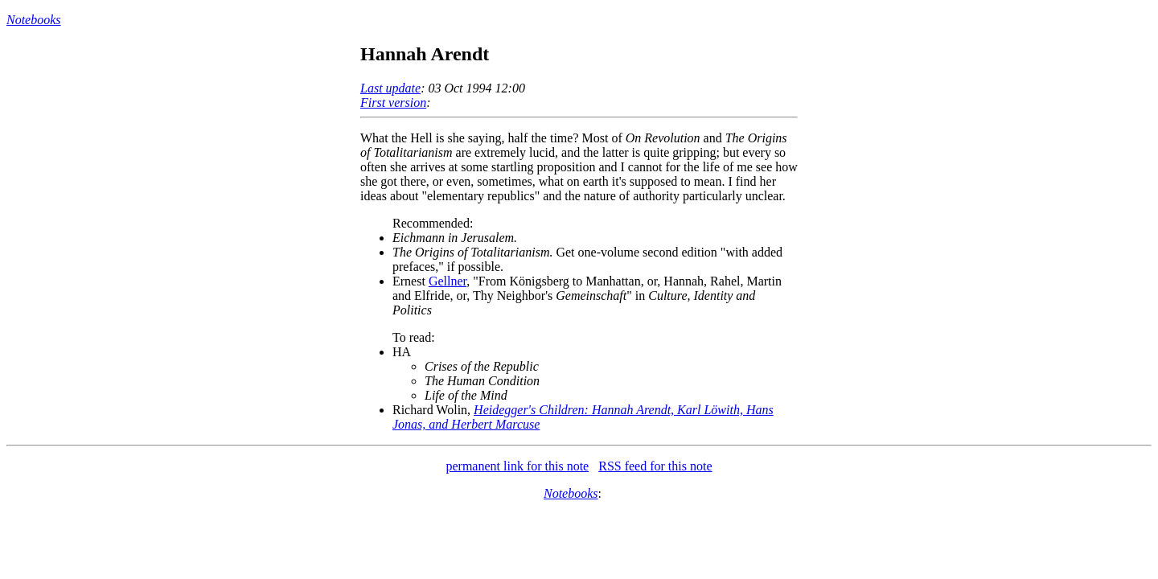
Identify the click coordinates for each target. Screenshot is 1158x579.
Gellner (447, 281)
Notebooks (33, 20)
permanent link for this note (517, 466)
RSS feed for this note (655, 466)
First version (393, 102)
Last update (390, 88)
